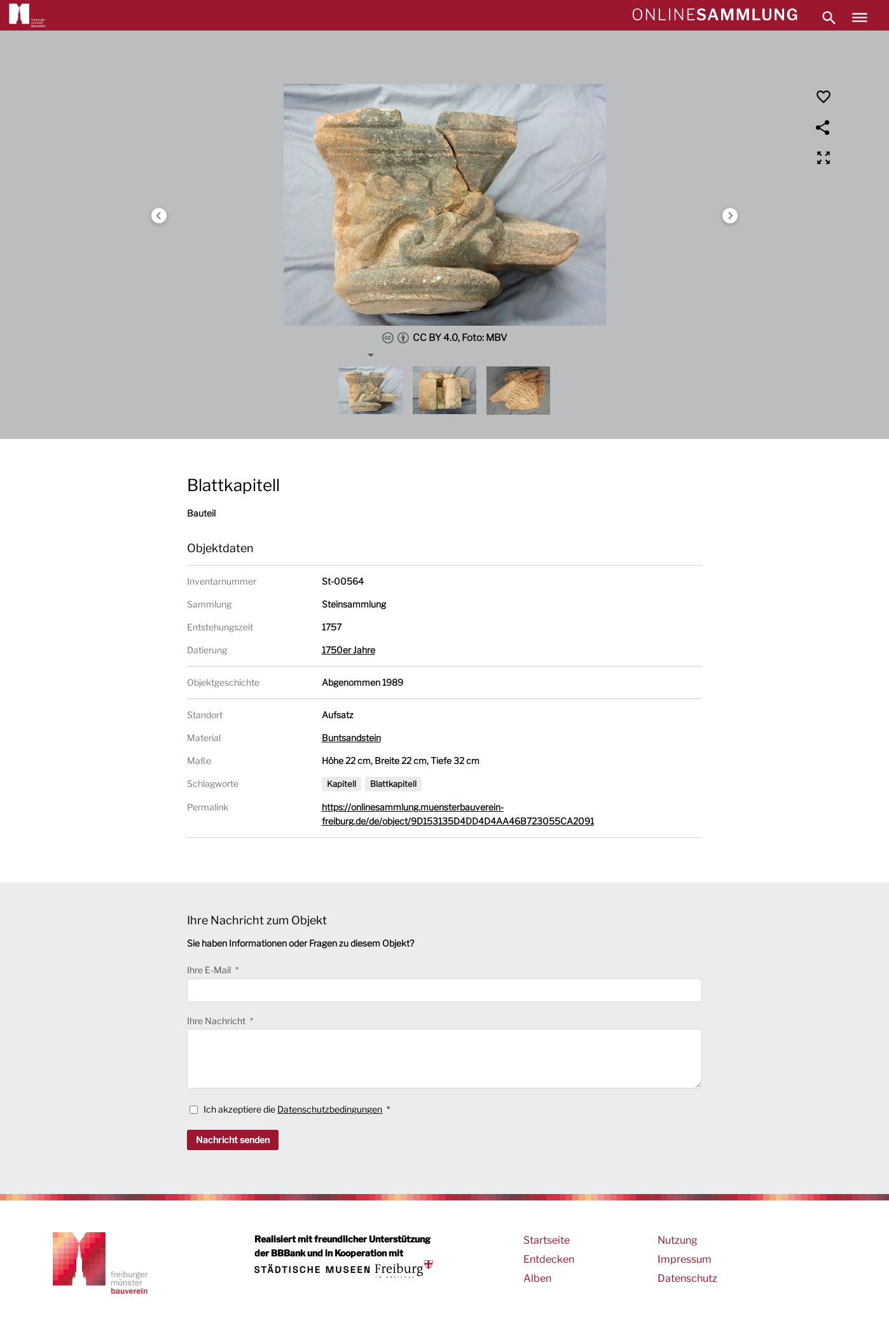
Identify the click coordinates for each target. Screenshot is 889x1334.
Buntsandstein (351, 737)
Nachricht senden (233, 1139)
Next (730, 215)
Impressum (685, 1259)
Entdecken (548, 1259)
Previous (159, 215)
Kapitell (341, 784)
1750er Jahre (348, 649)
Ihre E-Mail (210, 969)
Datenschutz (687, 1278)
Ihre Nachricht (217, 1020)
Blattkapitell (393, 784)
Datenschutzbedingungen (329, 1109)
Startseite (546, 1240)
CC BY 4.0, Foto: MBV (444, 338)
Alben (537, 1278)
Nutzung (678, 1240)
